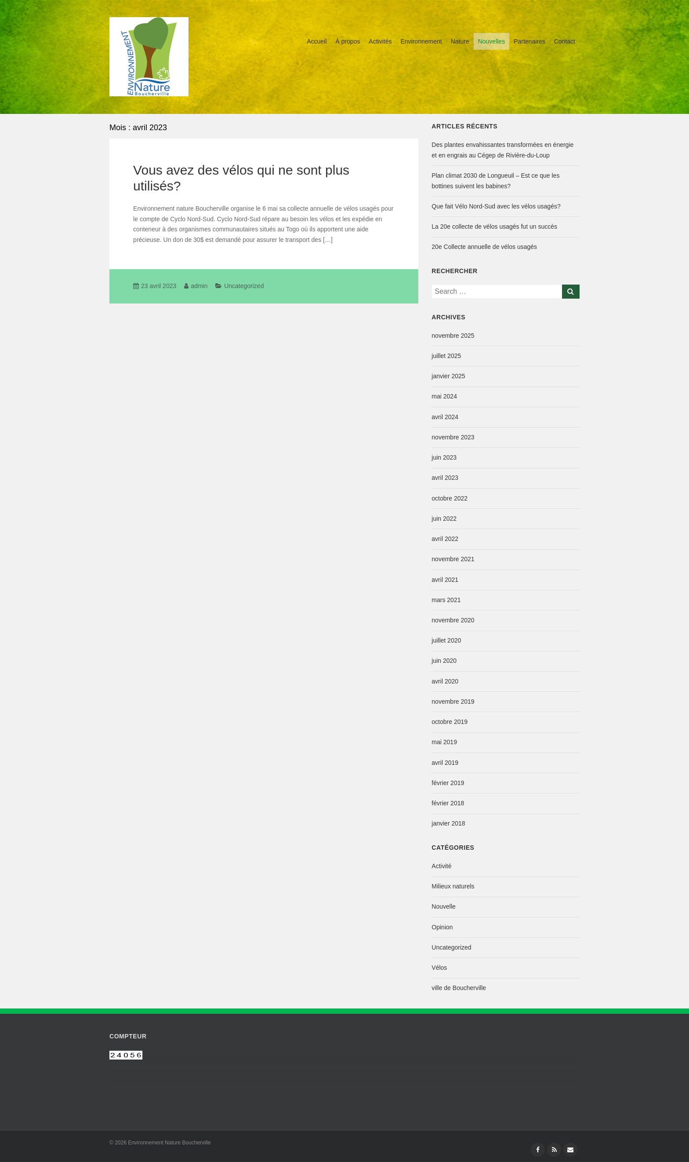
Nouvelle (443, 906)
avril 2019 (445, 762)
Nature (460, 41)
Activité (441, 866)
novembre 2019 (453, 701)
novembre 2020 (453, 620)
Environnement (421, 41)
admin (199, 285)
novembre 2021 (453, 559)
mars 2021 (446, 599)
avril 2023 (445, 477)
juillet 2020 (446, 640)
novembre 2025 (453, 335)
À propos (347, 41)
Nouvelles (491, 41)
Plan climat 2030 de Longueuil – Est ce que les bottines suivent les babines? (495, 181)
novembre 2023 (453, 437)
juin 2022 (444, 518)
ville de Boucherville (459, 987)
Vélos (439, 967)
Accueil (316, 41)
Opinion (442, 927)
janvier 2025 (448, 376)
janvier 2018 (448, 823)
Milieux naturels (453, 886)
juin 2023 (444, 457)
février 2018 (448, 803)
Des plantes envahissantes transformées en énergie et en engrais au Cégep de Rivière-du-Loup (502, 150)
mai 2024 (444, 396)
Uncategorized (244, 285)
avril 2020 (445, 681)
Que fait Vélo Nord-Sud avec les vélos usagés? (496, 206)
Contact (564, 41)
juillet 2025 (446, 355)
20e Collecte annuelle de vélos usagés (484, 246)
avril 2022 (445, 538)
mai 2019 (444, 741)
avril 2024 (445, 416)
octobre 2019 (450, 721)
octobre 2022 (450, 498)
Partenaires (529, 41)
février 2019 (448, 782)
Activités (380, 41)
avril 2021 (445, 579)
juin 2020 (444, 660)
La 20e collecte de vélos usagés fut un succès (494, 226)
